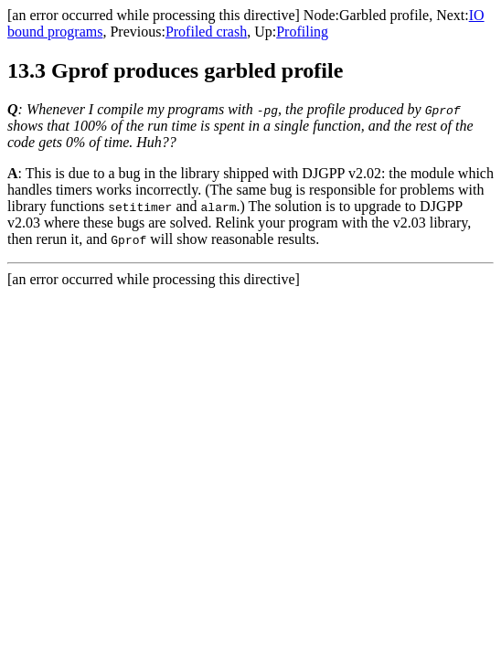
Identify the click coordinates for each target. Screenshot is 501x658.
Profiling (302, 31)
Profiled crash (206, 31)
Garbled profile (384, 15)
